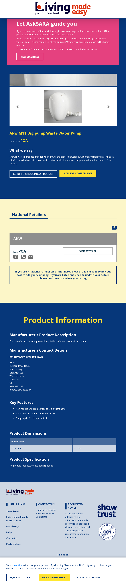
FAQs (9, 532)
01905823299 (16, 386)
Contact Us (41, 516)
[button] (18, 106)
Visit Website (87, 251)
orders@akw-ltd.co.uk (20, 389)
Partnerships (13, 544)
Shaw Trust (12, 511)
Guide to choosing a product (33, 174)
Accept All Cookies (88, 577)
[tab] (29, 212)
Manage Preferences (54, 577)
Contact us (12, 538)
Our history (12, 526)
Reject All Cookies (21, 577)
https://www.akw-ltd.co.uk (26, 356)
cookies (18, 565)
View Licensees (29, 56)
